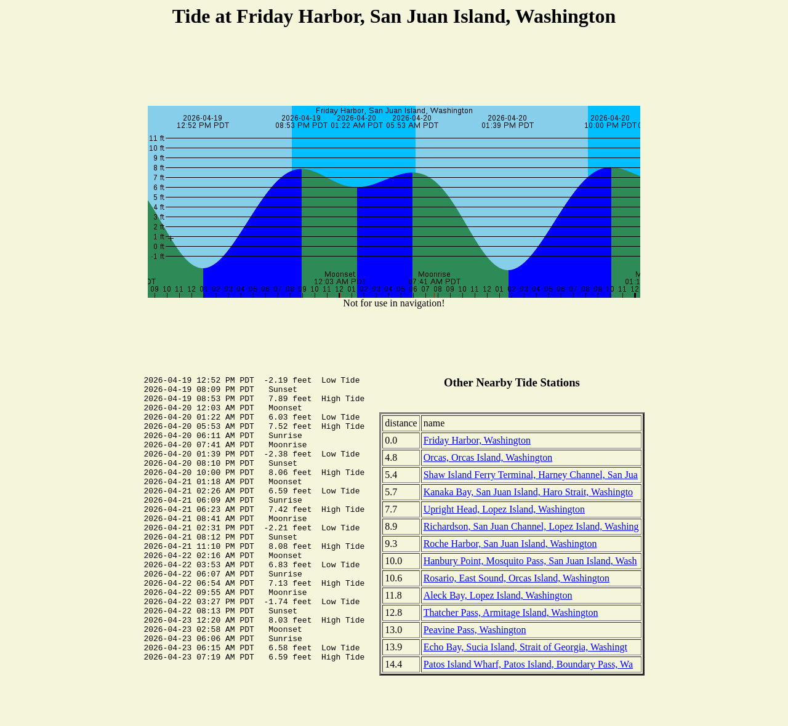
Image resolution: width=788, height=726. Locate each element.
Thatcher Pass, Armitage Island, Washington (511, 612)
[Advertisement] (394, 68)
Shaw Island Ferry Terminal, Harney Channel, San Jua (531, 474)
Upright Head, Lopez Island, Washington (504, 509)
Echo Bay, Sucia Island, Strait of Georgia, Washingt (525, 647)
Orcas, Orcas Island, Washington (488, 457)
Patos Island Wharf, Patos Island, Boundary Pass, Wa (528, 664)
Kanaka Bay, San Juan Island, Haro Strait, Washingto (528, 492)
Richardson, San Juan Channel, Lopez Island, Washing (531, 526)
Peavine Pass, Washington (475, 629)
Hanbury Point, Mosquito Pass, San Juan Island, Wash (530, 561)
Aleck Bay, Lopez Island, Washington (498, 595)
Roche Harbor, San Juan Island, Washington (510, 543)
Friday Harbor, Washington (477, 440)
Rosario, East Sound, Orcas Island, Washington (516, 578)
